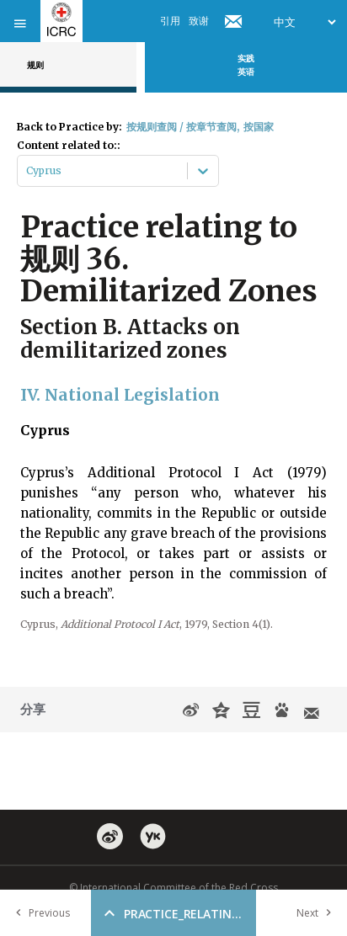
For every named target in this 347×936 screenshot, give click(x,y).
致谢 (199, 20)
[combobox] (27, 171)
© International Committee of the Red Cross (173, 887)
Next (317, 913)
